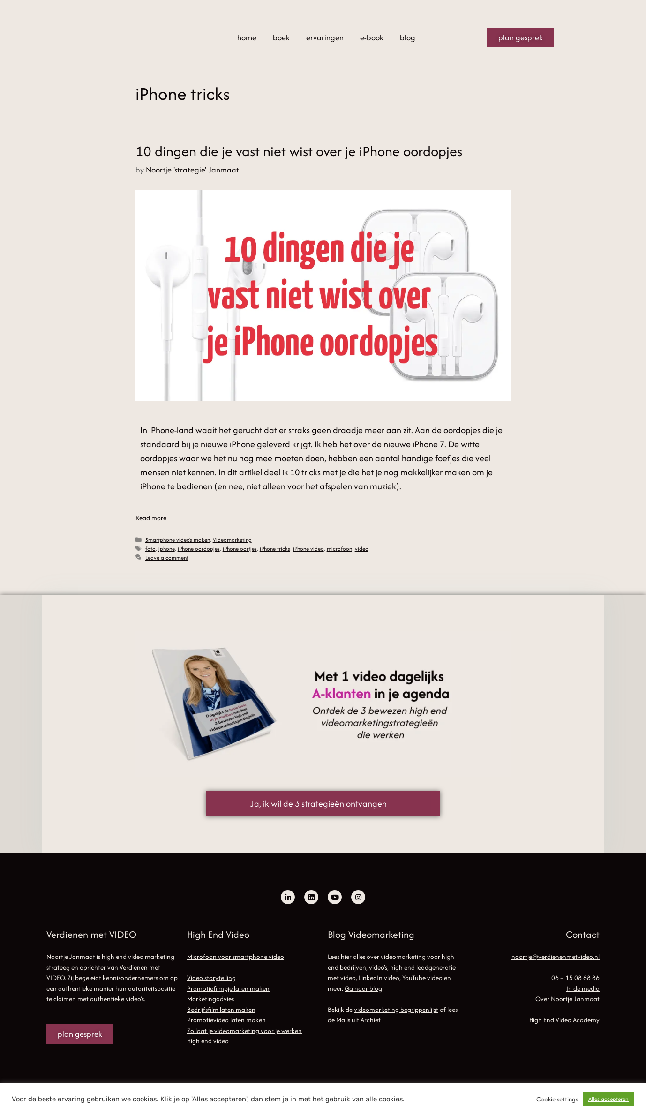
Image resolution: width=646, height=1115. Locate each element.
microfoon (339, 549)
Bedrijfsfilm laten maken (221, 1009)
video (361, 549)
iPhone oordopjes (199, 549)
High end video (208, 1041)
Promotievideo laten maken (226, 1020)
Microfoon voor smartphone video (235, 956)
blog (407, 37)
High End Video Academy (564, 1020)
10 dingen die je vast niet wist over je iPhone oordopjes (298, 151)
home (246, 37)
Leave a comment (166, 557)
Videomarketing (232, 540)
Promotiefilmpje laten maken (228, 988)
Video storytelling (211, 977)
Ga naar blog (363, 988)
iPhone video (308, 549)
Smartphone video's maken (177, 540)
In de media (583, 988)
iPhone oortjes (240, 549)
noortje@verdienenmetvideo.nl (555, 956)
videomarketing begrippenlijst (396, 1009)
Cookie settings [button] (557, 1099)
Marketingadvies (210, 998)
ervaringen (325, 37)
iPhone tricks (275, 549)
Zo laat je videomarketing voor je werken (244, 1030)
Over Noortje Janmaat (567, 998)
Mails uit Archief (358, 1020)
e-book (371, 37)
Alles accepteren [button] (608, 1099)
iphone (166, 549)
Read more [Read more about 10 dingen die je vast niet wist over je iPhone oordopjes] (150, 518)
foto (150, 549)
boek (281, 37)
